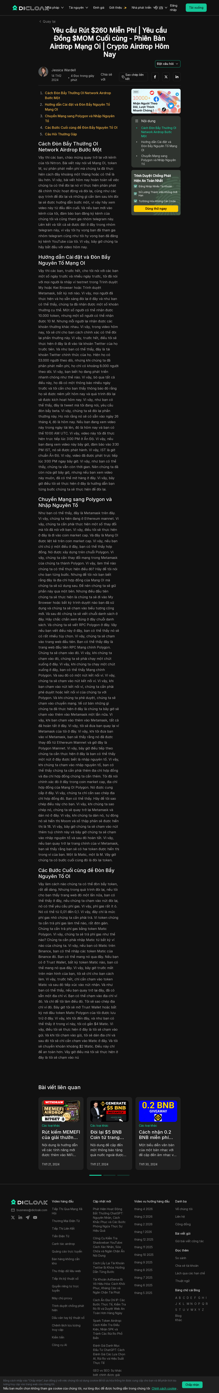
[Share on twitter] (13, 1217)
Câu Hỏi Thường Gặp (61, 134)
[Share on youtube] (35, 1217)
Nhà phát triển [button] (144, 8)
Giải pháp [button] (55, 8)
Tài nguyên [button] (78, 8)
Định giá (98, 7)
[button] (160, 8)
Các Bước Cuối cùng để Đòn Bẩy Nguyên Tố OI (81, 127)
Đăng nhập (173, 8)
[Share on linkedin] (20, 1217)
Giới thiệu (115, 7)
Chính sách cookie (164, 1388)
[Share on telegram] (28, 1217)
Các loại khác (51, 1125)
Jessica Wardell (64, 70)
